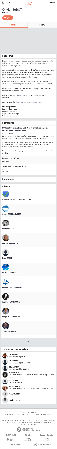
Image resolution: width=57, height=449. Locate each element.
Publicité (22, 420)
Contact (17, 420)
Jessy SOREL (7, 258)
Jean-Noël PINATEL (10, 243)
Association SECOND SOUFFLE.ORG (16, 199)
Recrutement (30, 420)
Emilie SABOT (14, 372)
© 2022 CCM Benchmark (28, 424)
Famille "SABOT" (15, 400)
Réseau (42, 25)
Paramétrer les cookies (13, 422)
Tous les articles (37, 422)
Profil (13, 25)
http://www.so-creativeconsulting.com (29, 102)
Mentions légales (26, 422)
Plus (28, 341)
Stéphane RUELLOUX (11, 317)
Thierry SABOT (14, 386)
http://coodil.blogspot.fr (20, 95)
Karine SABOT (14, 380)
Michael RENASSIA (10, 272)
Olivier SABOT (14, 354)
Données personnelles (48, 420)
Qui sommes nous (7, 420)
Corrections (47, 422)
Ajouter (8, 17)
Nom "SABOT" (14, 394)
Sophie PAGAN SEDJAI (11, 302)
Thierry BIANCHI (9, 331)
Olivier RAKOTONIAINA (12, 287)
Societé (38, 420)
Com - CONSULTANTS (11, 214)
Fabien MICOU (8, 228)
